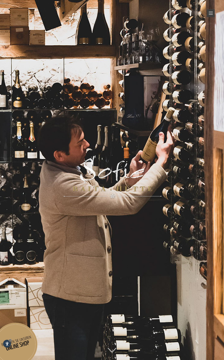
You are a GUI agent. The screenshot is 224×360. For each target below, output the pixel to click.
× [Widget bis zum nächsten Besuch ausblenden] (10, 340)
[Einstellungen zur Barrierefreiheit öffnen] (7, 344)
